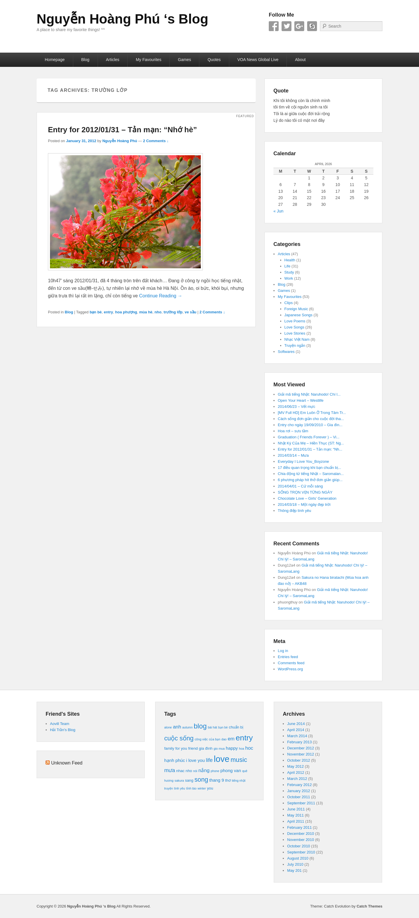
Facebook (274, 26)
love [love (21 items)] (222, 759)
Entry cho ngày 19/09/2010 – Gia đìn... (310, 425)
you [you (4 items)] (210, 788)
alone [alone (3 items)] (168, 727)
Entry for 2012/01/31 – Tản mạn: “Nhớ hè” (122, 129)
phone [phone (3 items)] (215, 771)
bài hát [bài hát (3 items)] (212, 727)
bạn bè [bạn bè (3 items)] (223, 727)
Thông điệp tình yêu (294, 510)
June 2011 (296, 809)
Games (184, 59)
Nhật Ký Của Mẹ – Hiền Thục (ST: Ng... (311, 443)
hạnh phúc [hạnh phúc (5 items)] (174, 760)
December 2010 (300, 833)
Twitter (286, 26)
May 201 (294, 870)
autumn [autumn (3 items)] (187, 727)
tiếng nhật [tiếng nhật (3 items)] (239, 780)
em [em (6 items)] (231, 739)
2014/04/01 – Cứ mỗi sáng (300, 486)
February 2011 (299, 827)
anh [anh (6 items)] (177, 727)
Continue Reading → (160, 295)
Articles (112, 59)
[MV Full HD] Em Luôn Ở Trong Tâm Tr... (312, 412)
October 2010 (298, 846)
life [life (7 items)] (209, 760)
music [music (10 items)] (239, 759)
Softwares (286, 351)
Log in (283, 651)
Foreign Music (296, 309)
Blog (85, 59)
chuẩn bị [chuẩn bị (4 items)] (236, 727)
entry (108, 312)
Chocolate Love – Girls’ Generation (307, 498)
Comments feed (291, 663)
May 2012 (295, 766)
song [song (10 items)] (201, 779)
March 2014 (297, 736)
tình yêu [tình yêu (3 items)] (179, 788)
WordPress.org (290, 669)
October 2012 (298, 760)
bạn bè (95, 312)
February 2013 (299, 742)
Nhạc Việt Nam (297, 339)
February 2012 (299, 785)
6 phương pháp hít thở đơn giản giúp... (310, 480)
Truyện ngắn (294, 345)
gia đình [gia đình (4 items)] (205, 748)
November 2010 (300, 839)
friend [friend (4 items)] (193, 748)
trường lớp (173, 312)
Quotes (214, 59)
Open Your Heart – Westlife (300, 400)
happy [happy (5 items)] (232, 748)
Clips (288, 303)
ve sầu (190, 312)
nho (158, 312)
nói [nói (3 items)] (195, 771)
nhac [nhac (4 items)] (180, 771)
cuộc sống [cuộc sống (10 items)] (179, 738)
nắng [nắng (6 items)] (204, 770)
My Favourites (148, 59)
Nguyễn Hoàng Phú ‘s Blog (122, 18)
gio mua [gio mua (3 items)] (219, 748)
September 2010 (301, 852)
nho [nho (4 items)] (189, 771)
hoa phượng (126, 312)
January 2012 (298, 791)
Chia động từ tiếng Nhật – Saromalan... (311, 473)
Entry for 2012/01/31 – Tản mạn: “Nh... (310, 449)
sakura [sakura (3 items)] (179, 780)
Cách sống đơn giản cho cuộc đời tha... (311, 419)
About (300, 59)
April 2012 (295, 772)
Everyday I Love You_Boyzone (303, 461)
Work (288, 278)
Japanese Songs (298, 315)
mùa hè (146, 312)
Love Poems (294, 321)
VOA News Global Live (258, 59)
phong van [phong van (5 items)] (231, 770)
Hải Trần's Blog (62, 730)
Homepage (55, 59)
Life (287, 266)
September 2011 (301, 803)
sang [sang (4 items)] (189, 780)
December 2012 (300, 748)
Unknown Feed (67, 762)
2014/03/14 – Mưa (293, 455)
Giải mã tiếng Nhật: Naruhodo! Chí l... (309, 394)
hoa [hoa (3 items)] (241, 748)
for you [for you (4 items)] (181, 748)
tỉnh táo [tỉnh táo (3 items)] (191, 788)
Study (289, 272)
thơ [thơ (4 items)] (228, 780)
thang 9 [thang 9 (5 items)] (216, 780)
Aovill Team (59, 723)
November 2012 (300, 754)
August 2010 (297, 858)
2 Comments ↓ (156, 141)
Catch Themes (369, 906)
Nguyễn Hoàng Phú (119, 141)
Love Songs (294, 327)
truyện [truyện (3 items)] (168, 788)
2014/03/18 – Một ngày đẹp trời (304, 504)
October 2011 (298, 797)
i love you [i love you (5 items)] (195, 760)
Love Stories (294, 333)
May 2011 (295, 815)
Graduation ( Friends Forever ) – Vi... (308, 437)
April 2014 (295, 730)
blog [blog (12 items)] (200, 726)
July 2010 (295, 864)
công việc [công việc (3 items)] (201, 739)
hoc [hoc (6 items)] (249, 748)
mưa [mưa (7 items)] (169, 770)
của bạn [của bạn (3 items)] (214, 739)
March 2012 (297, 778)
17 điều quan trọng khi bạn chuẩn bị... (309, 467)
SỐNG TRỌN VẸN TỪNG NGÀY (305, 492)
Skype (312, 26)
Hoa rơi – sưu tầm (293, 431)
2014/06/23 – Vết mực (296, 406)
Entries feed (288, 657)
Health (290, 260)
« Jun (278, 211)
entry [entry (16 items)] (244, 737)
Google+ (299, 26)
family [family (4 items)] (169, 748)
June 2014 (296, 723)
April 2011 (295, 821)
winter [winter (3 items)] (202, 788)
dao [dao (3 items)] (224, 739)
